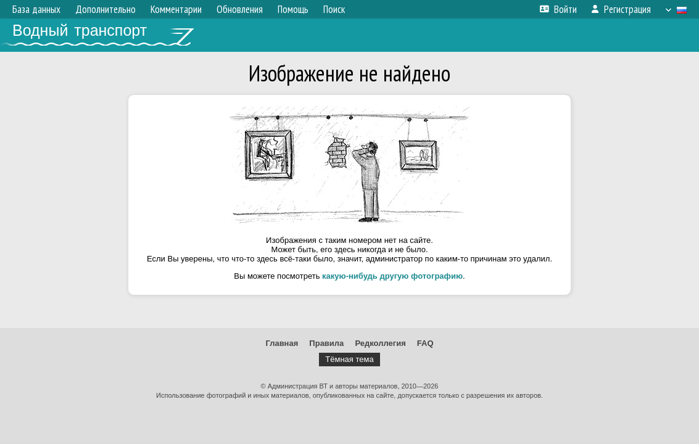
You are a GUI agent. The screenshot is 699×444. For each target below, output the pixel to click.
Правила (326, 343)
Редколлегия (380, 343)
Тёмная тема (349, 359)
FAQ (425, 343)
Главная (281, 343)
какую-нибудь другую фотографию (392, 276)
